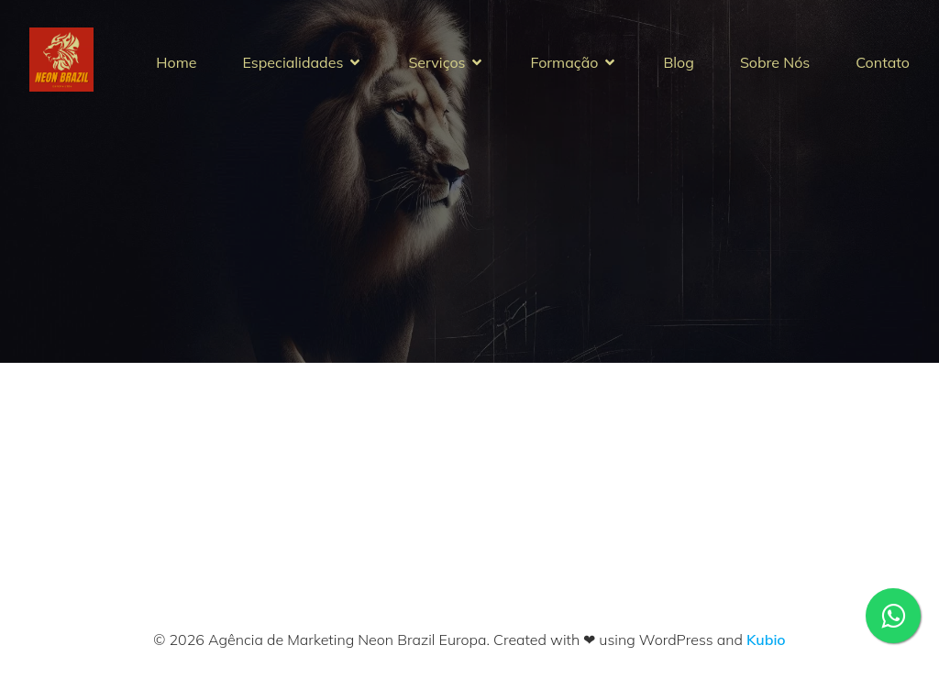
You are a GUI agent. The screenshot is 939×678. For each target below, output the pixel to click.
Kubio (766, 639)
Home (176, 62)
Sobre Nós (775, 62)
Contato (883, 62)
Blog (678, 62)
